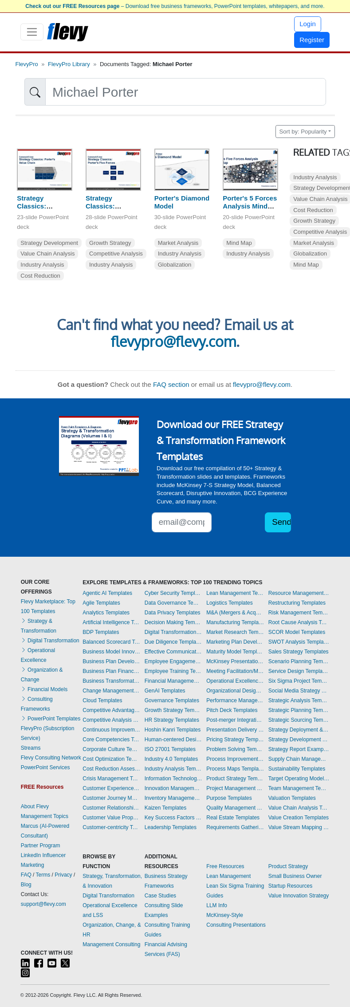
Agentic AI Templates (107, 593)
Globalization (175, 264)
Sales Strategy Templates (298, 652)
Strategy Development (49, 243)
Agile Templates (101, 603)
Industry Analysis (42, 264)
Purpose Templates (229, 798)
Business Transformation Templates (111, 681)
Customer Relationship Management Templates (111, 808)
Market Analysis (178, 243)
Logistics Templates (229, 603)
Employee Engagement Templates (173, 661)
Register (311, 39)
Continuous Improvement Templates (111, 730)
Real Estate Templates (233, 817)
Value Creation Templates (298, 817)
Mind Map (239, 243)
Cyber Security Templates (173, 593)
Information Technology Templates (173, 778)
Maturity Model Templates (235, 652)
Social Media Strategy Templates (299, 691)
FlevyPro (27, 64)
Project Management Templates (235, 788)
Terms (43, 875)
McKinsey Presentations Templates (235, 661)
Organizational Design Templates (235, 691)
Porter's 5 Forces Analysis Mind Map (250, 206)
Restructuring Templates (297, 603)
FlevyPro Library (69, 64)
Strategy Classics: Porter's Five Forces (106, 210)
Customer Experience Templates (111, 788)
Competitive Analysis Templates (111, 720)
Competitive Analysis (116, 253)
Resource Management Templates (299, 593)
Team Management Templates (299, 788)
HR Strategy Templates (172, 720)
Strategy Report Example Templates (299, 749)
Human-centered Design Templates (173, 739)
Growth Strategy (110, 243)
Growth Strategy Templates (173, 710)
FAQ (26, 875)
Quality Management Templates (235, 808)
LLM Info (216, 905)
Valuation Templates (292, 798)
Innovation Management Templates (173, 788)
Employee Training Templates (173, 671)
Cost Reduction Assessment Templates (111, 769)
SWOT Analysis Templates (299, 642)
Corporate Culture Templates (111, 749)
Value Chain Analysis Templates (299, 808)
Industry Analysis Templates (173, 769)
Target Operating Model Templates (299, 778)
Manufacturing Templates (235, 622)
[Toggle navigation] (32, 32)
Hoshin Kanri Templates (173, 730)
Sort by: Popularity (303, 131)
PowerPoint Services (45, 767)
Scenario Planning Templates (299, 661)
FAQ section (171, 384)
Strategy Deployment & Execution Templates (299, 730)
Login (307, 24)
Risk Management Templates (299, 613)
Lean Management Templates (235, 593)
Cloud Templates (102, 700)
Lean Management (228, 876)
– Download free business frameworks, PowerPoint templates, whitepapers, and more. (174, 6)
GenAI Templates (165, 691)
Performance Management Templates (235, 700)
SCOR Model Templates (297, 632)
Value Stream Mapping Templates (299, 827)
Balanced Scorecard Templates (111, 642)
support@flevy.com (43, 904)
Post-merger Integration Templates (235, 720)
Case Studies (160, 896)
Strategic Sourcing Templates (299, 720)
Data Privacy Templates (173, 613)
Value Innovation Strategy (298, 896)
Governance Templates (172, 700)
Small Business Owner (295, 876)
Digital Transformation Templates (173, 632)
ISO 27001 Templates (170, 749)
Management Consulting (111, 944)
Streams (31, 748)
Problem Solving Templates (235, 749)
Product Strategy (288, 866)
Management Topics (44, 816)
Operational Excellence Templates (235, 681)
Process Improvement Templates (235, 759)
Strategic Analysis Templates (299, 700)
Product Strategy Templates (235, 778)
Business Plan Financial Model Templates (111, 671)
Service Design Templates (299, 671)
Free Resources (225, 866)
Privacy (63, 875)
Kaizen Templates (166, 808)
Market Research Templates (235, 632)
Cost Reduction (40, 275)
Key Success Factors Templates (173, 817)
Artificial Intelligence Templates (111, 622)
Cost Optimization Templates (111, 759)
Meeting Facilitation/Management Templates (235, 671)
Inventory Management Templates (173, 798)
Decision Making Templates (173, 622)
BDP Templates (101, 632)
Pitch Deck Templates (231, 710)
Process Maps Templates (235, 769)
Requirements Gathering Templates (235, 827)
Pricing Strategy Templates (235, 739)
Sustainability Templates (297, 769)
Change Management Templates (111, 691)
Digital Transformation (50, 640)
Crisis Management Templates (111, 778)
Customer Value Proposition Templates (111, 817)
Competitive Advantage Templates (111, 710)
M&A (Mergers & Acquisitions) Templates (235, 613)
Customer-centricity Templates (111, 827)
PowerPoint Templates (51, 719)
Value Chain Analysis (47, 253)
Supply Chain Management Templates (299, 759)
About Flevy (35, 806)
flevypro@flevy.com (173, 341)
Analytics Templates (106, 613)
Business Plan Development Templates (111, 661)
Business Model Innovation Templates (111, 652)
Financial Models (44, 689)
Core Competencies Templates (111, 739)
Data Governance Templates (173, 603)
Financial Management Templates (173, 681)
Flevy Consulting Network (51, 758)
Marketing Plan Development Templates (235, 642)
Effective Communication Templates (173, 652)
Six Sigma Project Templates (299, 681)
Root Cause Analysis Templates (299, 622)
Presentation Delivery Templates (235, 730)
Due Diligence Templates (173, 642)
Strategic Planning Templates (299, 710)
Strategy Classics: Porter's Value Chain (39, 210)
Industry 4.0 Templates (171, 759)
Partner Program (40, 845)
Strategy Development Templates (299, 739)
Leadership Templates (171, 827)
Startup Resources (290, 886)
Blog (26, 884)
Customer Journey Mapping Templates (111, 798)
